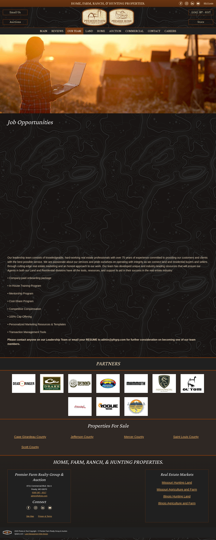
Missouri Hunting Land (177, 484)
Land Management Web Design (36, 536)
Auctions (15, 22)
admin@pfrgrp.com (39, 498)
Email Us (15, 12)
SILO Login (208, 3)
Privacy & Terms (45, 518)
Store (201, 22)
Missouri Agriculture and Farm (177, 491)
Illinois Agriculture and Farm (176, 505)
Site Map (30, 518)
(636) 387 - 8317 (200, 12)
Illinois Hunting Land (177, 498)
